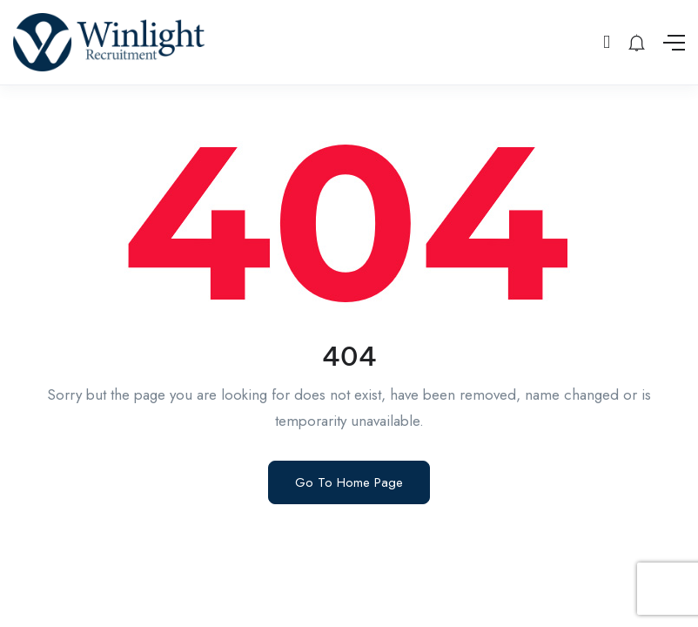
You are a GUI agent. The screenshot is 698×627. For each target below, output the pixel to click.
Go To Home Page (349, 482)
